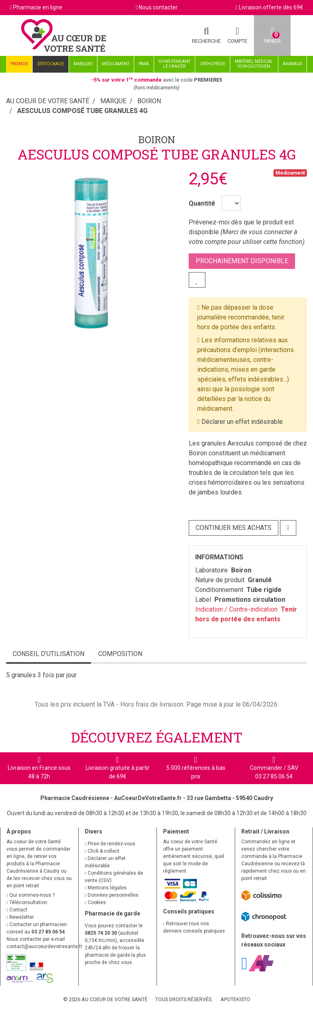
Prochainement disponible (242, 261)
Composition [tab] (120, 654)
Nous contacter (158, 7)
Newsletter (20, 917)
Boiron (156, 139)
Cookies (95, 902)
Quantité (202, 203)
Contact (17, 910)
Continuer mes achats (233, 528)
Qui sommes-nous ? (31, 895)
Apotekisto (235, 999)
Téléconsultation (27, 902)
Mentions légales (106, 888)
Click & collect (102, 851)
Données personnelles (112, 895)
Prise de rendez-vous (110, 844)
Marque (113, 101)
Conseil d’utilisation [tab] (48, 654)
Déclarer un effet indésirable (242, 422)
